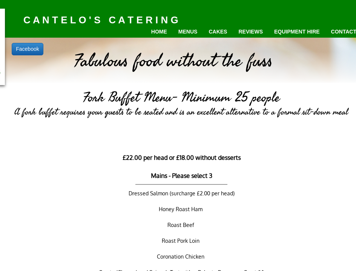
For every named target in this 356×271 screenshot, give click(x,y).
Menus (188, 32)
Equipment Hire (297, 32)
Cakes (218, 32)
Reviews (250, 32)
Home (159, 32)
